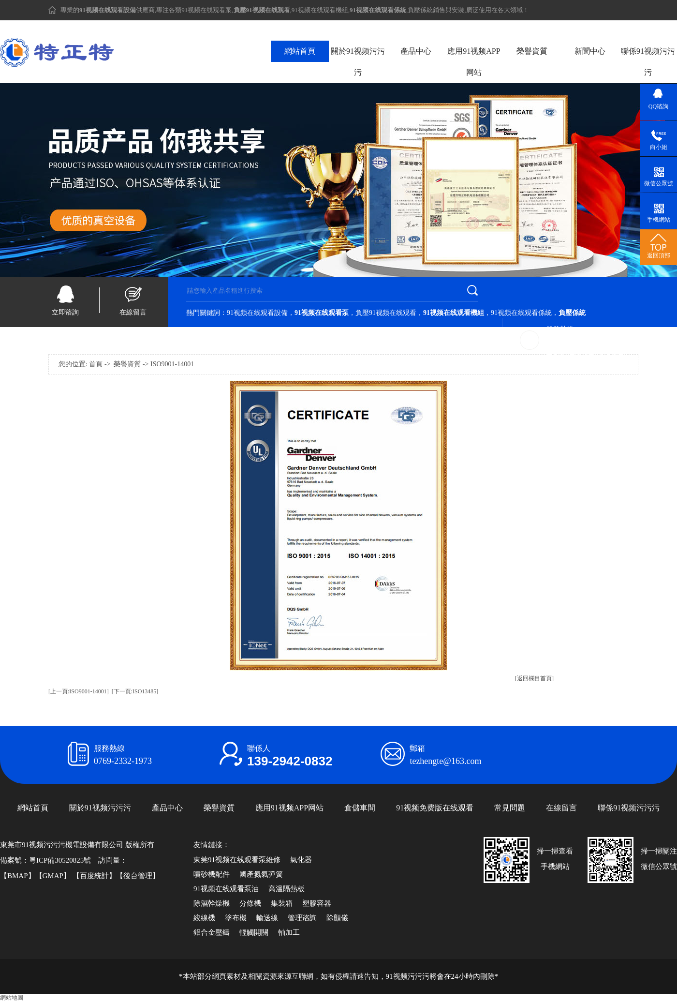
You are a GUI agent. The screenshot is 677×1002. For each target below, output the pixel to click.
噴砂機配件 (211, 874)
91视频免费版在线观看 (434, 808)
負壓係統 (420, 10)
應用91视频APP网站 (473, 61)
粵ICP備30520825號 (60, 860)
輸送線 (267, 918)
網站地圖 (11, 997)
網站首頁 (299, 51)
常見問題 (509, 808)
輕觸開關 (253, 932)
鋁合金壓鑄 (211, 932)
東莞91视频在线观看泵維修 (236, 860)
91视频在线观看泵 (206, 10)
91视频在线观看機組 (320, 10)
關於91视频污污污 (358, 61)
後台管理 (137, 876)
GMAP (53, 876)
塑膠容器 (316, 903)
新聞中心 (589, 51)
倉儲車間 (359, 808)
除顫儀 (337, 918)
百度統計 (94, 876)
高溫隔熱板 (286, 889)
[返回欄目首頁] (534, 678)
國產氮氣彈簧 (261, 874)
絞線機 (204, 918)
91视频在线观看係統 (521, 312)
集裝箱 (282, 903)
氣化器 (301, 860)
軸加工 (289, 932)
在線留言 (133, 312)
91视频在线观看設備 (257, 312)
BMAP (17, 876)
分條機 (250, 903)
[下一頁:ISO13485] (135, 691)
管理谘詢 (302, 918)
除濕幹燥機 (211, 903)
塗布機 (236, 918)
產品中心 (415, 51)
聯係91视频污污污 (648, 61)
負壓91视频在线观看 (385, 312)
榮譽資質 (531, 51)
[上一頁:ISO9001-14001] (78, 691)
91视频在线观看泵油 (226, 889)
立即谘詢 (65, 312)
